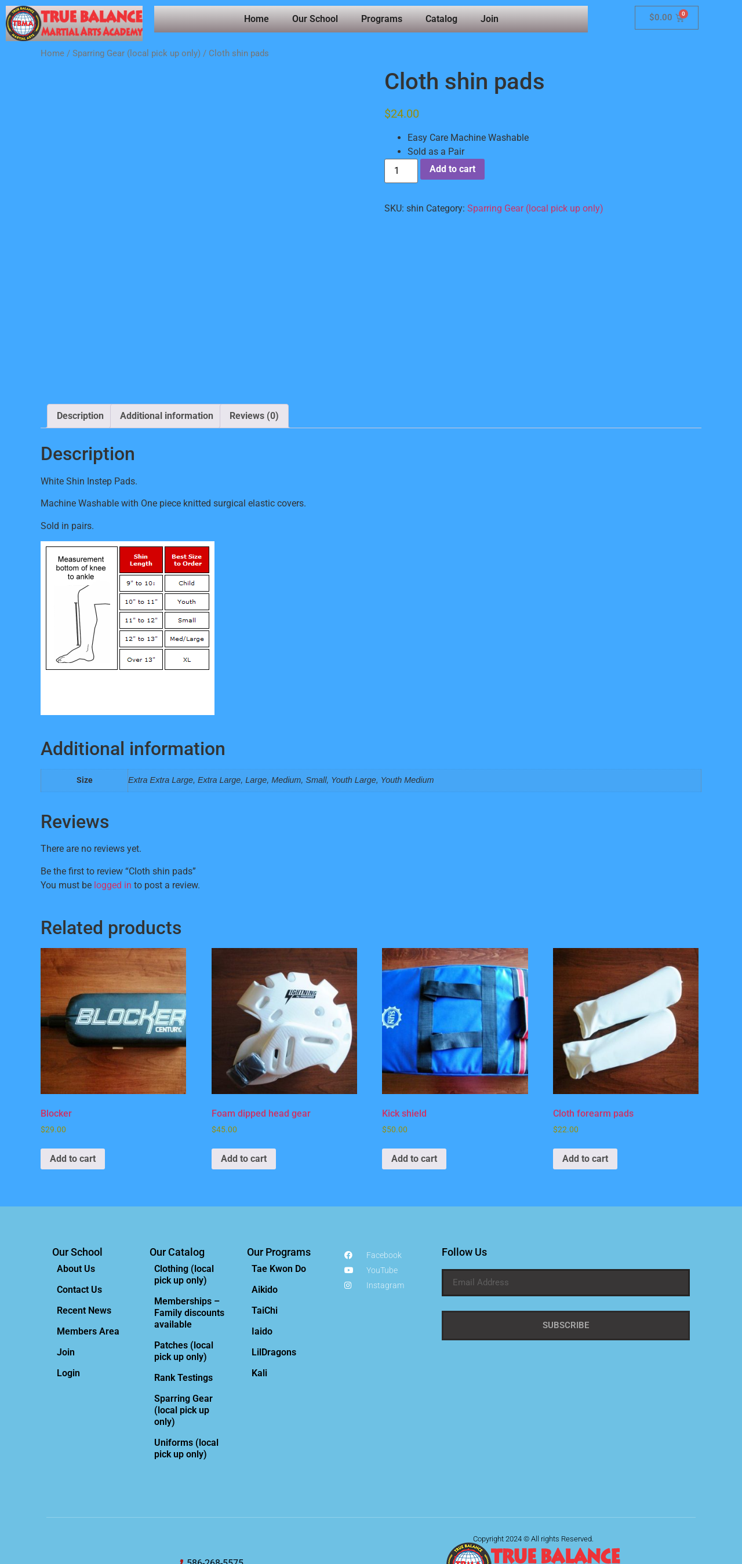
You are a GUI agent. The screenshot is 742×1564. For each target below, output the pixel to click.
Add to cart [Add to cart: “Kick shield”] (414, 1053)
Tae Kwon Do (279, 1163)
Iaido (262, 1225)
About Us (76, 1163)
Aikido (265, 1184)
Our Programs (279, 1146)
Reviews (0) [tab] (254, 310)
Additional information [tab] (166, 310)
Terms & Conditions (558, 1487)
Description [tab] (80, 310)
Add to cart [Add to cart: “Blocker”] (73, 1053)
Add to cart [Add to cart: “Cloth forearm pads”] (585, 1053)
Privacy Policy (500, 1487)
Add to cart (452, 168)
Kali (259, 1267)
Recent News (84, 1205)
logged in (113, 779)
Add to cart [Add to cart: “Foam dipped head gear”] (244, 1053)
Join (490, 18)
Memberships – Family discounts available (189, 1207)
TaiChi (265, 1205)
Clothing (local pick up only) (184, 1169)
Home (256, 18)
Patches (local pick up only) (183, 1245)
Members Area (88, 1225)
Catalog (441, 18)
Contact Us (79, 1184)
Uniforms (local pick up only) (186, 1343)
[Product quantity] (401, 171)
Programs (381, 18)
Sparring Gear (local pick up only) (136, 53)
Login (68, 1267)
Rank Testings (183, 1272)
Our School (315, 18)
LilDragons (274, 1246)
